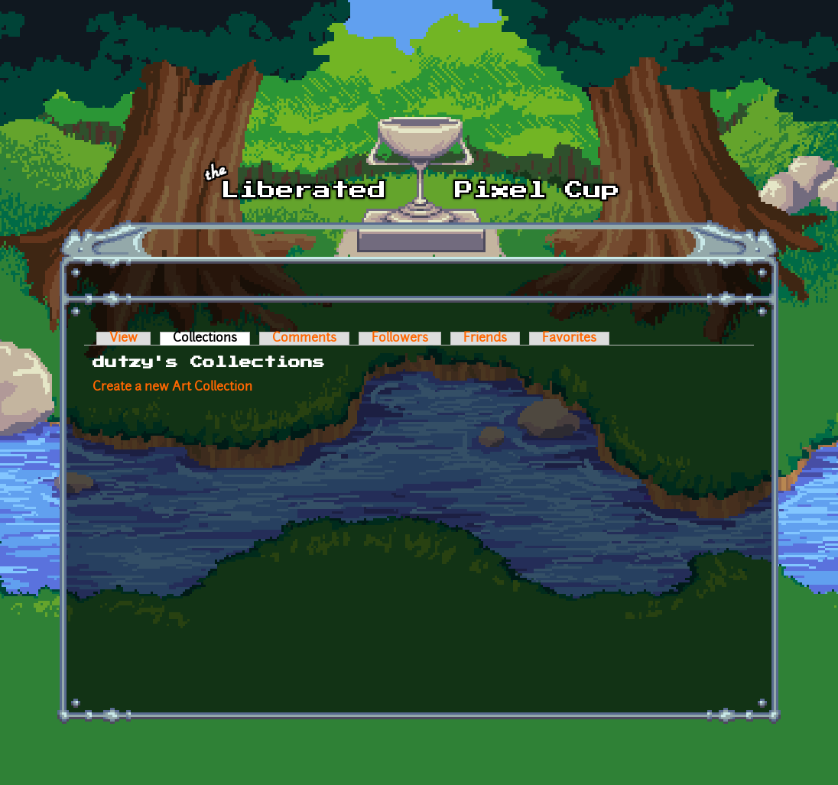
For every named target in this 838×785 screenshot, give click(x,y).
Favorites (569, 338)
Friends (485, 338)
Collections (211, 338)
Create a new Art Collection (172, 387)
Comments (304, 338)
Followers (400, 338)
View (123, 338)
